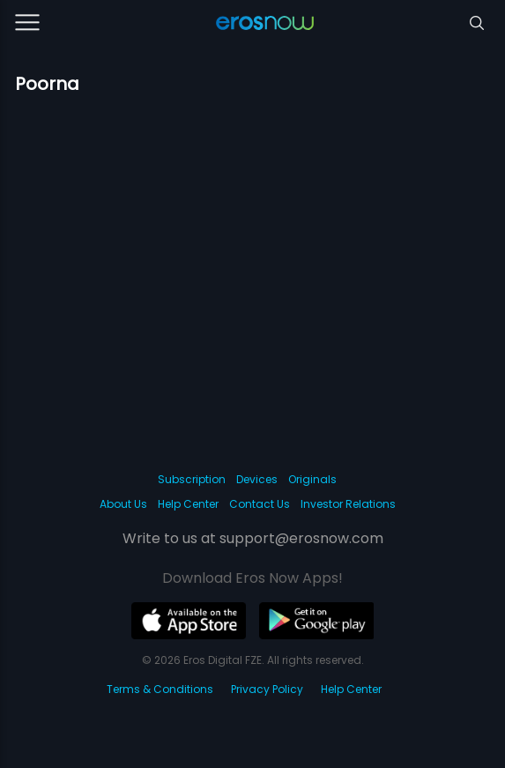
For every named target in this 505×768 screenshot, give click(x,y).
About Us (123, 503)
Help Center (188, 503)
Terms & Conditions (160, 689)
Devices (257, 479)
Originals (312, 479)
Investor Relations (348, 503)
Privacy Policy (267, 689)
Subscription (192, 479)
